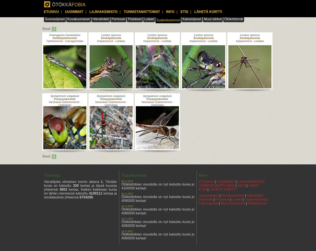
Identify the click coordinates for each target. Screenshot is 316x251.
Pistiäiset (135, 19)
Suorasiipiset (55, 19)
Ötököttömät (233, 19)
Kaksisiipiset (191, 19)
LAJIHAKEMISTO (104, 12)
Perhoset (118, 19)
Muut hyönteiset (233, 203)
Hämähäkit (101, 19)
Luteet (149, 19)
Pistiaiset (222, 199)
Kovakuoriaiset (78, 19)
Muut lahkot (213, 19)
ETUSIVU (51, 12)
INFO (170, 12)
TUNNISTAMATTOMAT (142, 12)
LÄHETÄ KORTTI (208, 12)
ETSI (184, 12)
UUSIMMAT (74, 12)
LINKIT (253, 185)
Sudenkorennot (168, 20)
